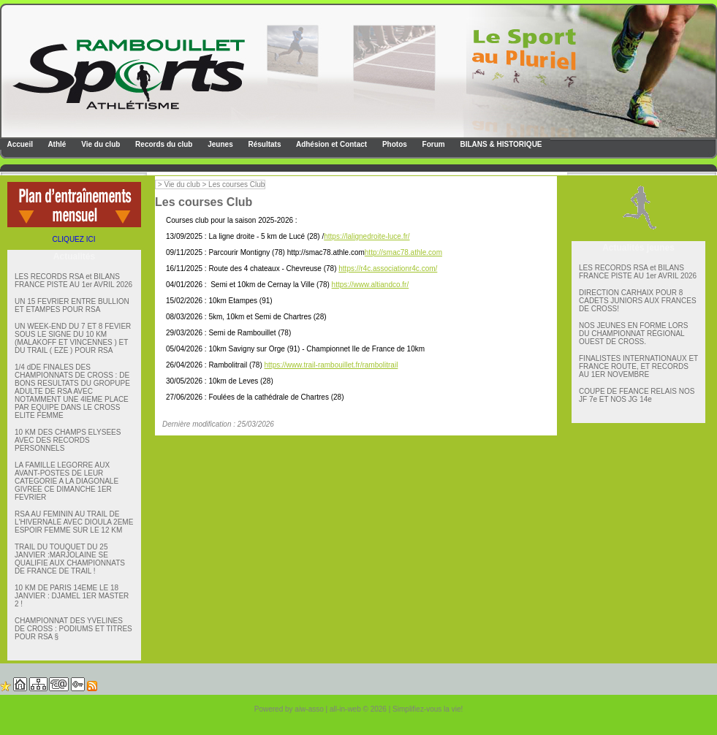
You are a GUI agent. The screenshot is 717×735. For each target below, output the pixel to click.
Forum (432, 144)
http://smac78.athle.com (403, 252)
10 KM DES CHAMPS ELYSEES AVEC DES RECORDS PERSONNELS (68, 440)
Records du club (162, 144)
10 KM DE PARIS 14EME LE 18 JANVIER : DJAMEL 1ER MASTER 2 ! (72, 596)
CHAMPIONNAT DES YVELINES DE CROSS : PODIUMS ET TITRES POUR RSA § (73, 629)
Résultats (263, 144)
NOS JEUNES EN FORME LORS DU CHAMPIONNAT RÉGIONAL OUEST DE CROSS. (633, 333)
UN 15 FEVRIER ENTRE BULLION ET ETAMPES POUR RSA (72, 305)
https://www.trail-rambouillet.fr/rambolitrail (331, 365)
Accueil (19, 144)
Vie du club (99, 144)
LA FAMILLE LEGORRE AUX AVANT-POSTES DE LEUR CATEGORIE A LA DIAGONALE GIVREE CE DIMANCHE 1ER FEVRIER (66, 481)
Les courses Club (236, 184)
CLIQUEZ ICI (74, 239)
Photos (393, 144)
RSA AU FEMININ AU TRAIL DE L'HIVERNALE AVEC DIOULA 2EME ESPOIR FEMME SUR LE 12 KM (74, 522)
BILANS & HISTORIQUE (500, 144)
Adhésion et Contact (331, 144)
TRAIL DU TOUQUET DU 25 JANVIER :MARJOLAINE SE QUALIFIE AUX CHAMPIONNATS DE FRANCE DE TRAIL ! (70, 559)
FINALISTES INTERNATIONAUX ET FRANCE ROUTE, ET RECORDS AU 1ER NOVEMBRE (638, 366)
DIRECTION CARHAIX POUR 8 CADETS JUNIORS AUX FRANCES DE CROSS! (638, 301)
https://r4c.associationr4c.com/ (387, 268)
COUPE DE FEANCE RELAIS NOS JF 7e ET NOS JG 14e (636, 395)
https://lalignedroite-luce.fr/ (366, 236)
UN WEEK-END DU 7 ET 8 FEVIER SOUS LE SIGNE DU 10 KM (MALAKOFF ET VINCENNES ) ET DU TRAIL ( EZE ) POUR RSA (73, 338)
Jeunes (218, 144)
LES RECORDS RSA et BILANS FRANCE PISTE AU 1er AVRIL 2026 (73, 281)
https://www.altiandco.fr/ (370, 285)
